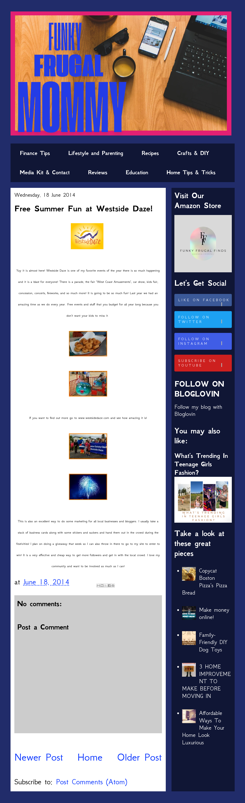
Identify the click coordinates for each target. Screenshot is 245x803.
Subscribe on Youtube (204, 363)
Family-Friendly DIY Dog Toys (213, 642)
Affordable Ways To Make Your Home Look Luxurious (203, 728)
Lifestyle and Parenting (95, 153)
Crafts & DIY (193, 153)
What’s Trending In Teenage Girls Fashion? (201, 464)
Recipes (150, 153)
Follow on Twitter (204, 319)
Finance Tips (35, 153)
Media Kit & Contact (45, 172)
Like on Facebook (204, 302)
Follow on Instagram (204, 341)
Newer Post (38, 757)
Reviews (97, 172)
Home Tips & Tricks (191, 172)
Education (137, 172)
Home (90, 757)
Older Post (139, 757)
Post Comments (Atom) (91, 781)
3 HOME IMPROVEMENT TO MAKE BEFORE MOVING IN (206, 681)
